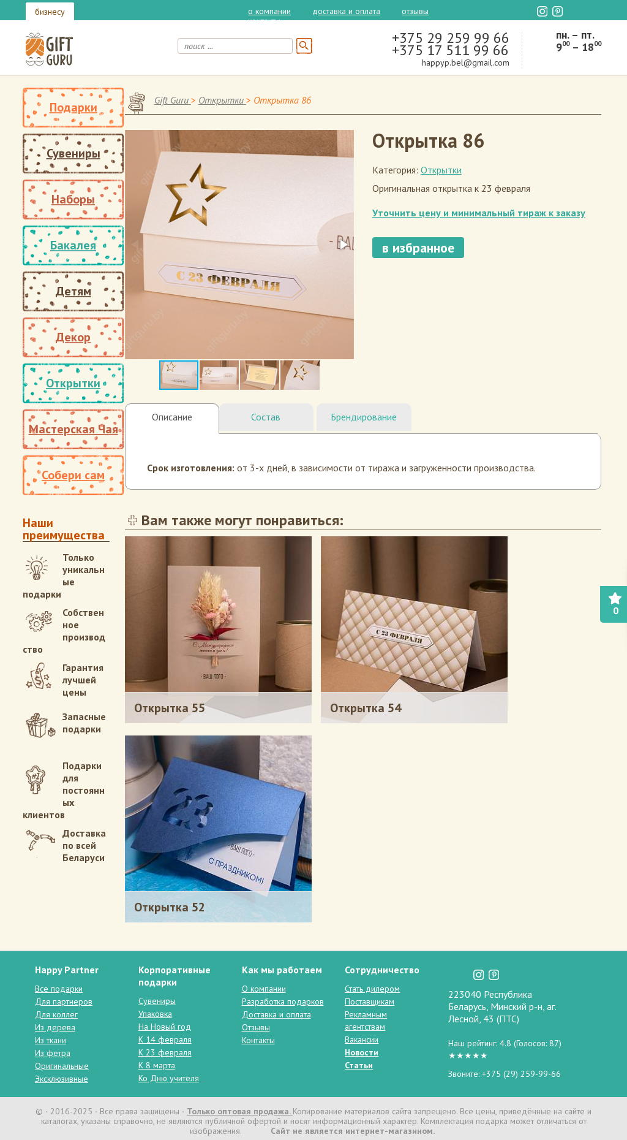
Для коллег (56, 1014)
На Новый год (164, 1026)
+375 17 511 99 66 (450, 49)
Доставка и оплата (346, 11)
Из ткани (50, 1040)
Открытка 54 (365, 708)
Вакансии (361, 1039)
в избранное (418, 247)
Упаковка (155, 1013)
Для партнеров (63, 1001)
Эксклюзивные (61, 1078)
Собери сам (73, 475)
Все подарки (59, 988)
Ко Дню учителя (168, 1078)
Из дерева (55, 1027)
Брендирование (364, 417)
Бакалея (73, 245)
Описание (172, 417)
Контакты (264, 20)
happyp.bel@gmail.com (465, 62)
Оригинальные (62, 1065)
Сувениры (73, 153)
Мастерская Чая (73, 429)
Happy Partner (67, 969)
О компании (269, 11)
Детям (73, 291)
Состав (265, 417)
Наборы (73, 199)
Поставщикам (369, 1001)
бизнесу (50, 11)
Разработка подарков (283, 1001)
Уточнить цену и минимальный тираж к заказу (478, 213)
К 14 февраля (165, 1039)
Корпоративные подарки (174, 975)
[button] (343, 244)
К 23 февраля (165, 1052)
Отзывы (415, 11)
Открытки (73, 383)
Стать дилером (372, 988)
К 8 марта (156, 1065)
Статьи (359, 1065)
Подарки (73, 107)
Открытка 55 (169, 708)
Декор (73, 337)
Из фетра (52, 1052)
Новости (361, 1052)
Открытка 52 (169, 907)
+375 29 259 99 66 (450, 37)
